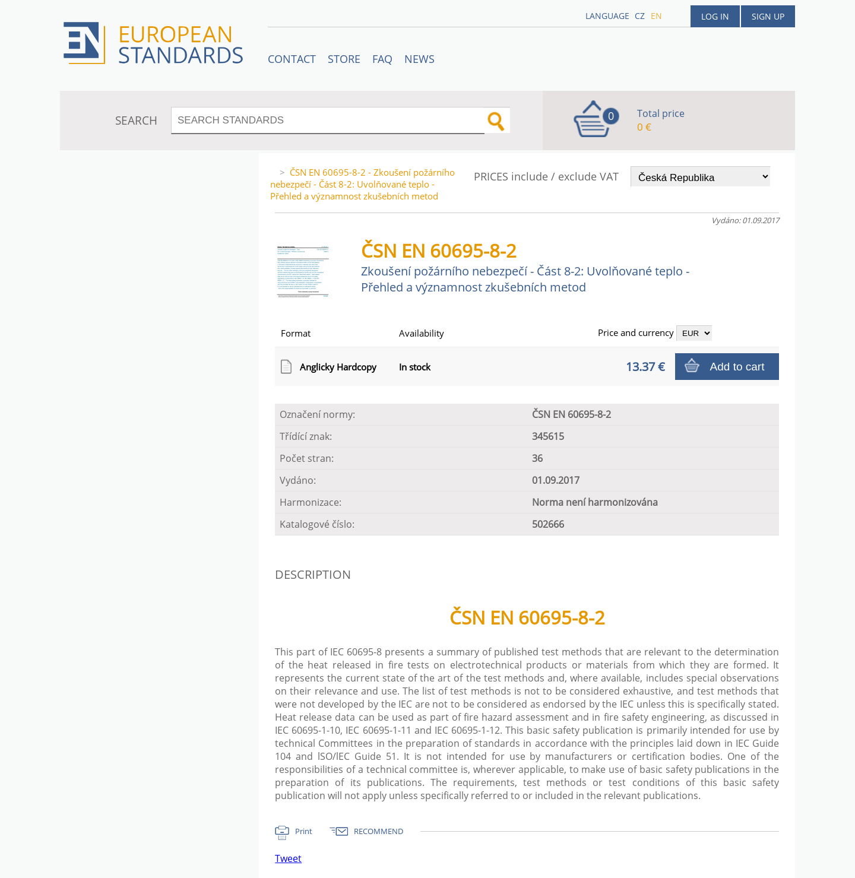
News (419, 59)
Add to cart (737, 366)
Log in (715, 16)
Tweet (288, 858)
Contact (292, 59)
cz (640, 15)
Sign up (768, 16)
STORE (344, 59)
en (656, 15)
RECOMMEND (378, 831)
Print (303, 831)
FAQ (382, 59)
